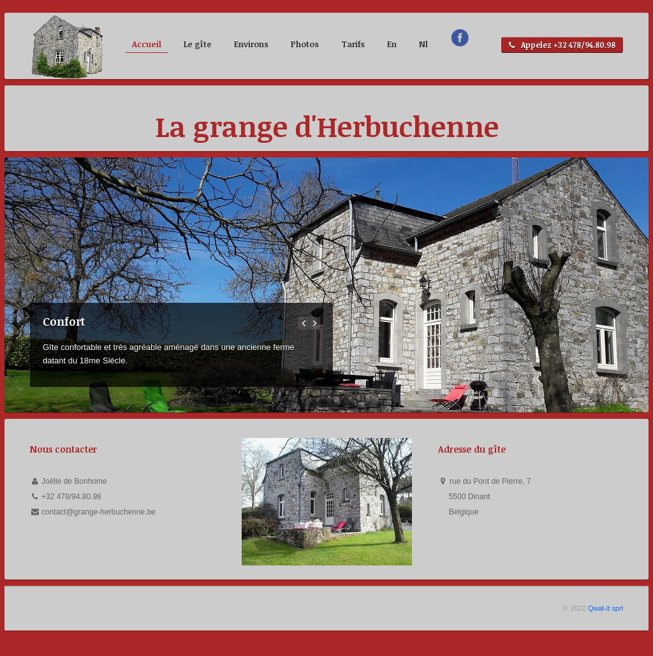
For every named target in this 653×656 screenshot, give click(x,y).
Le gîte (198, 44)
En (392, 44)
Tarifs (353, 44)
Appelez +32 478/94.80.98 (562, 45)
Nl (423, 44)
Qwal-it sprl (605, 608)
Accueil (146, 44)
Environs (251, 44)
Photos (305, 44)
